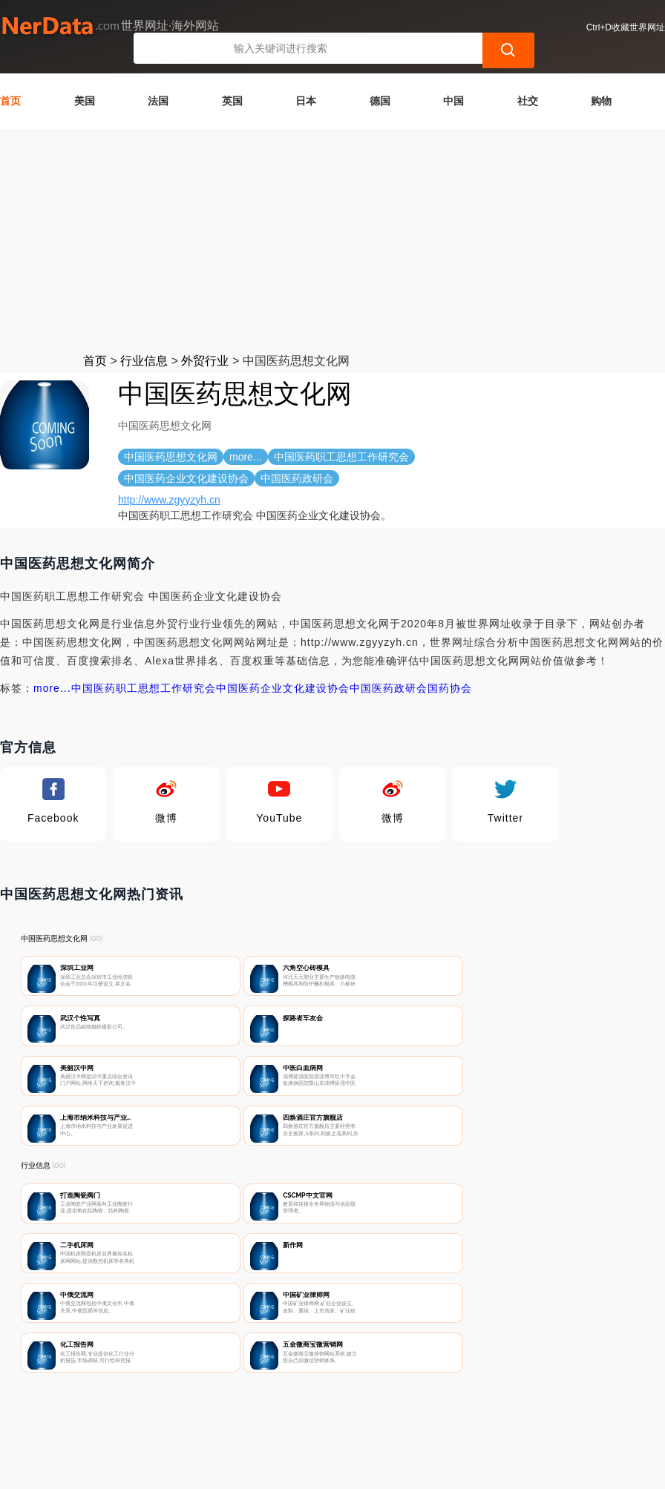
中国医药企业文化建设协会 (283, 668)
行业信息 (144, 340)
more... (52, 668)
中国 (453, 81)
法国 (158, 81)
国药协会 (450, 668)
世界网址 (279, 1468)
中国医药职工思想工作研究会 (143, 668)
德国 (380, 81)
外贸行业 (205, 340)
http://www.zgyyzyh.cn (169, 480)
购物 (601, 81)
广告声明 (340, 1412)
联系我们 (193, 1412)
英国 (232, 81)
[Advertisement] (332, 221)
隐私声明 (267, 1412)
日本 (305, 81)
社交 (527, 81)
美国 (84, 81)
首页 (10, 81)
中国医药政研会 (389, 668)
